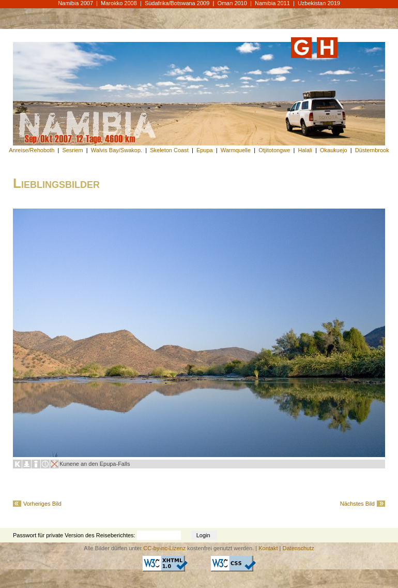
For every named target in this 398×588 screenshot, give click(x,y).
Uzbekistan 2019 (319, 3)
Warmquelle (236, 150)
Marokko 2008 (119, 3)
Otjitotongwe (274, 150)
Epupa (204, 150)
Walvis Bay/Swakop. (116, 150)
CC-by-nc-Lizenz (164, 548)
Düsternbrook (372, 150)
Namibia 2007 (75, 3)
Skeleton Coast (169, 150)
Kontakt (268, 548)
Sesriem (72, 150)
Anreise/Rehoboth (31, 150)
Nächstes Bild (357, 504)
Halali (305, 150)
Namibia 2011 (272, 3)
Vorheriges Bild (42, 504)
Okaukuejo (333, 150)
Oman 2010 (232, 3)
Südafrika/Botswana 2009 (177, 3)
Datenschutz (298, 548)
